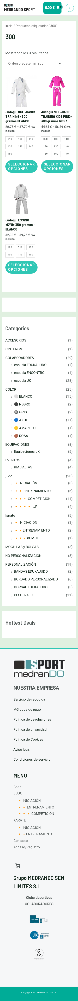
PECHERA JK (24, 595)
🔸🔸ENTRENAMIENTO (32, 530)
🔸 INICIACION (25, 522)
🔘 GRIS (20, 412)
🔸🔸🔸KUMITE (26, 538)
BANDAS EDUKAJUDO (31, 571)
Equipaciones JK (27, 451)
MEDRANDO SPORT (19, 9)
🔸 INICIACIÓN (25, 483)
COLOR (10, 389)
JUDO (17, 793)
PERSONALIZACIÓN (20, 564)
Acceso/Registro (26, 847)
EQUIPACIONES (17, 444)
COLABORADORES (19, 358)
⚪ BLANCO (23, 396)
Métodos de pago (27, 709)
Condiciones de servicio (32, 759)
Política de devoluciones (32, 719)
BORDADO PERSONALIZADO (36, 579)
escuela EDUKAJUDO (30, 365)
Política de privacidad (30, 729)
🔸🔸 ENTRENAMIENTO (32, 491)
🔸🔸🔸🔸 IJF (25, 507)
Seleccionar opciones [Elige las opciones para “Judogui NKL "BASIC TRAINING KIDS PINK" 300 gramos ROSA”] (57, 166)
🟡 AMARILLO (25, 428)
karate (10, 515)
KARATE (19, 820)
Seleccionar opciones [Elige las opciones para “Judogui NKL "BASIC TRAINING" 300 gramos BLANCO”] (21, 166)
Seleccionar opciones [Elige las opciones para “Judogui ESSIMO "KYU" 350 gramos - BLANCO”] (21, 267)
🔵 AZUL (21, 420)
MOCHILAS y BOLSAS (22, 547)
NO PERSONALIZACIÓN (23, 556)
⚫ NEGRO (22, 404)
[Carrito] (17, 865)
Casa (17, 787)
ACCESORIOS (15, 340)
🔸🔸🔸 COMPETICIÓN (32, 499)
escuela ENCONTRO (29, 373)
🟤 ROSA (21, 436)
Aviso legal (21, 749)
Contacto (20, 841)
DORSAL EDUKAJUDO (31, 587)
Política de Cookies (28, 739)
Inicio (9, 26)
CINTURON (13, 349)
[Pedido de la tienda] (33, 63)
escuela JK (22, 380)
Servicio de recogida (29, 699)
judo (8, 476)
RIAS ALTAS (23, 467)
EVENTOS (12, 460)
